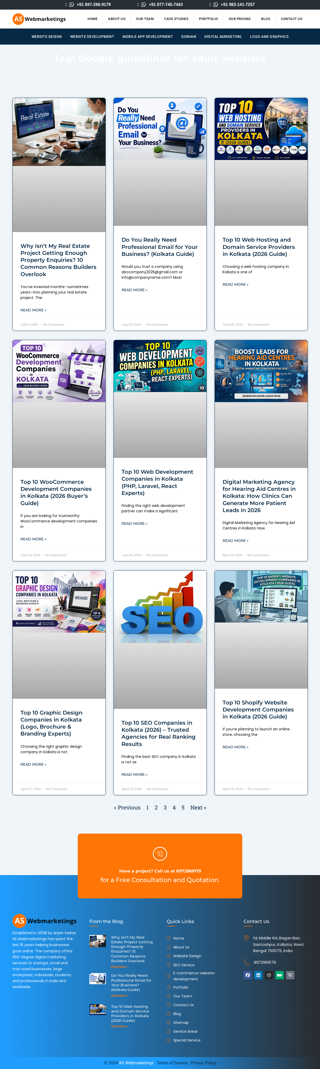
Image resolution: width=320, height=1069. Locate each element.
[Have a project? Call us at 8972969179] (160, 853)
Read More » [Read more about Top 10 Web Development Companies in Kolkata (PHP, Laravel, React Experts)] (134, 524)
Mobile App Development (148, 36)
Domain (188, 36)
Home (92, 19)
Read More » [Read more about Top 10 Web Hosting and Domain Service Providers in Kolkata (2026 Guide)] (235, 284)
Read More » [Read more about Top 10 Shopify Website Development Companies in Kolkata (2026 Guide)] (235, 747)
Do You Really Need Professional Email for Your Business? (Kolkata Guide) (160, 246)
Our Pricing (240, 19)
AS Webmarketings (136, 1062)
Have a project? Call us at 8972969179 (160, 870)
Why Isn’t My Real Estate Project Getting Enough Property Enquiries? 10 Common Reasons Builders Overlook (58, 260)
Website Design (47, 36)
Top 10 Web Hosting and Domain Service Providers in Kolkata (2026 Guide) (259, 246)
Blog (265, 19)
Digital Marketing (223, 36)
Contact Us (291, 19)
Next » (198, 808)
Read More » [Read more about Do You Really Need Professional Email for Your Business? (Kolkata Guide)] (134, 290)
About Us (116, 19)
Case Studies (176, 19)
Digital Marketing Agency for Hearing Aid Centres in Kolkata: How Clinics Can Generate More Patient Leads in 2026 (259, 496)
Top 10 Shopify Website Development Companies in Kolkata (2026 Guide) (258, 710)
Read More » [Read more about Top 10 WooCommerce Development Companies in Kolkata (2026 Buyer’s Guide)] (33, 539)
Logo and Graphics (269, 36)
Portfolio (208, 19)
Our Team (145, 19)
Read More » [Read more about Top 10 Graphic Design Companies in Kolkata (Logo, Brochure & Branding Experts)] (33, 765)
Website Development (92, 36)
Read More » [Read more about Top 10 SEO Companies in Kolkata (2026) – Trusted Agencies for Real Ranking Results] (134, 775)
